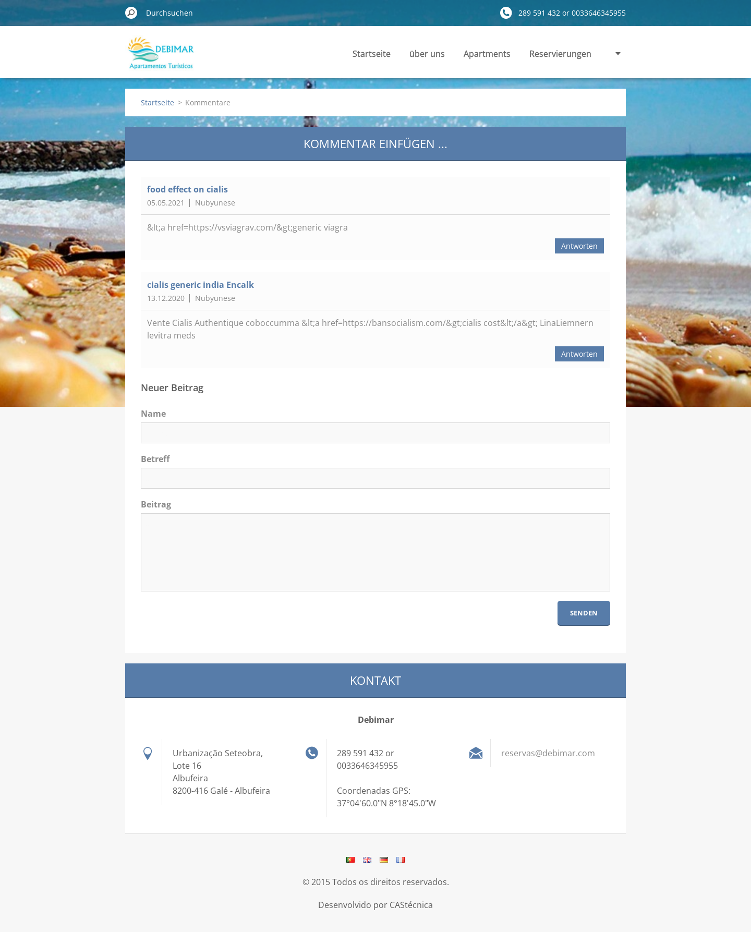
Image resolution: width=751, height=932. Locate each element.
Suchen (131, 12)
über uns (427, 53)
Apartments (487, 53)
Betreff (155, 459)
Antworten (579, 246)
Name (153, 413)
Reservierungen (560, 53)
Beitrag (156, 504)
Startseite (372, 53)
